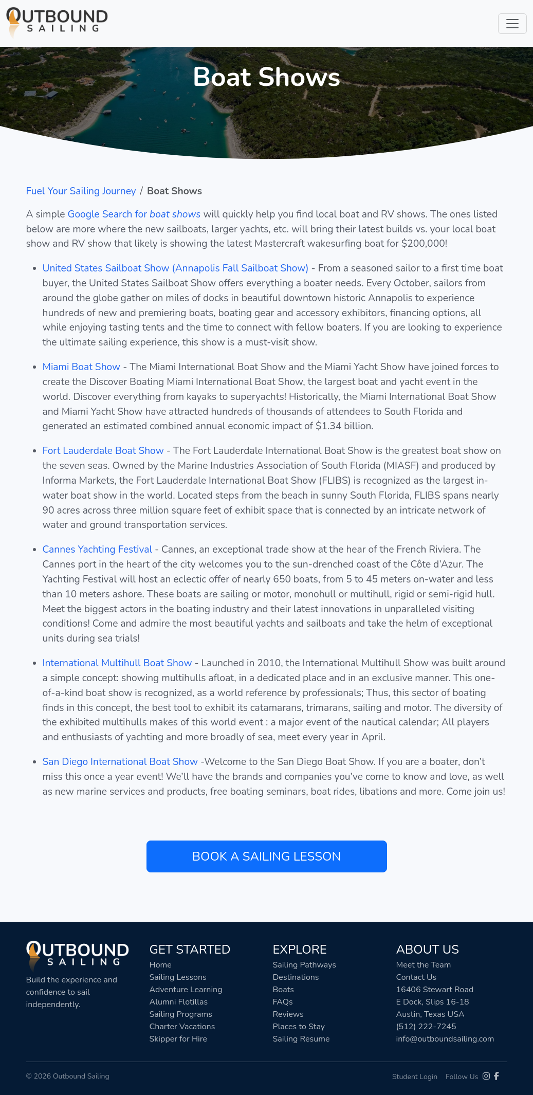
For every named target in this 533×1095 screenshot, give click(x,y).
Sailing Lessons (178, 977)
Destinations (296, 977)
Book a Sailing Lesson (266, 856)
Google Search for (133, 214)
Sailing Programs (181, 1014)
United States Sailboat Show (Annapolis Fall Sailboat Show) (176, 268)
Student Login (414, 1077)
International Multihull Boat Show (117, 663)
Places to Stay (299, 1026)
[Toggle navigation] (512, 23)
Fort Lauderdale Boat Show (103, 451)
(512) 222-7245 (426, 1026)
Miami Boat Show (82, 367)
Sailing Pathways (304, 965)
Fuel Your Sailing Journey (81, 191)
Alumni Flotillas (179, 1002)
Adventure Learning (186, 989)
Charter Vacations (182, 1026)
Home (161, 965)
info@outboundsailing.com (445, 1039)
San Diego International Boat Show (120, 762)
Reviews (288, 1014)
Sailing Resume (301, 1039)
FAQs (283, 1002)
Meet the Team (423, 965)
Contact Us (416, 977)
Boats (284, 989)
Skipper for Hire (178, 1039)
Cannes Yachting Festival (98, 549)
